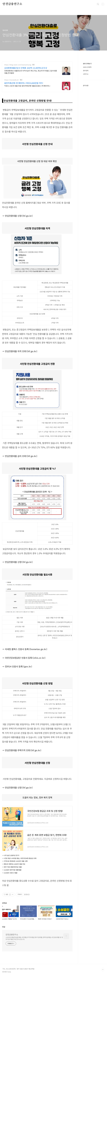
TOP (102, 1065)
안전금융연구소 (12, 4)
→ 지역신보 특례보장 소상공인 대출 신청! (15, 890)
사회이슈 (85, 74)
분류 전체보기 (87, 64)
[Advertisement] (37, 787)
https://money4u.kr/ (11, 80)
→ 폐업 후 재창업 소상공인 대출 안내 (13, 893)
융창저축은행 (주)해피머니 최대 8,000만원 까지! (23, 83)
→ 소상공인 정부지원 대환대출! (12, 899)
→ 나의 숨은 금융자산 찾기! (11, 885)
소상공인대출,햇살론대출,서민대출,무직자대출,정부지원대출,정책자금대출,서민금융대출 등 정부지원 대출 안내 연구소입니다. (34, 1034)
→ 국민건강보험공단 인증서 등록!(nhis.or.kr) (23, 657)
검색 (98, 4)
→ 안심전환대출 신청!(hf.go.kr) (17, 215)
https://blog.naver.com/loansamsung (17, 65)
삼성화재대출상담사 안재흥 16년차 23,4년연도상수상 (25, 68)
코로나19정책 (87, 67)
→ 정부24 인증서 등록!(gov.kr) (17, 666)
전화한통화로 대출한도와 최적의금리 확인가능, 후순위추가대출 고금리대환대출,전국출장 (30, 71)
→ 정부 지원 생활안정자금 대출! (12, 896)
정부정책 (85, 71)
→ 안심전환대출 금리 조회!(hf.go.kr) (19, 456)
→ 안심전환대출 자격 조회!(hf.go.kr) (19, 351)
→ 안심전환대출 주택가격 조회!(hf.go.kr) (21, 750)
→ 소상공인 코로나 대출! (10, 902)
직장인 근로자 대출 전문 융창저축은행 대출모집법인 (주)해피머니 (27, 86)
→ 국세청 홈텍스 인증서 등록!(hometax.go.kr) (24, 649)
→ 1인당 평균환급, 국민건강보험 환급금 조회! (19, 887)
